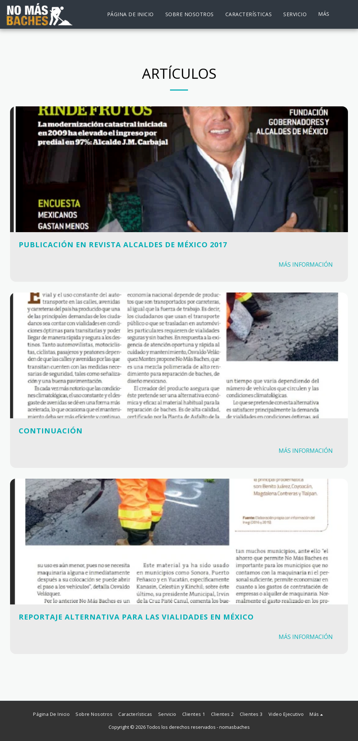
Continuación (51, 431)
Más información (306, 264)
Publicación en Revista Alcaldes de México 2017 (123, 244)
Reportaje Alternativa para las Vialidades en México (136, 617)
